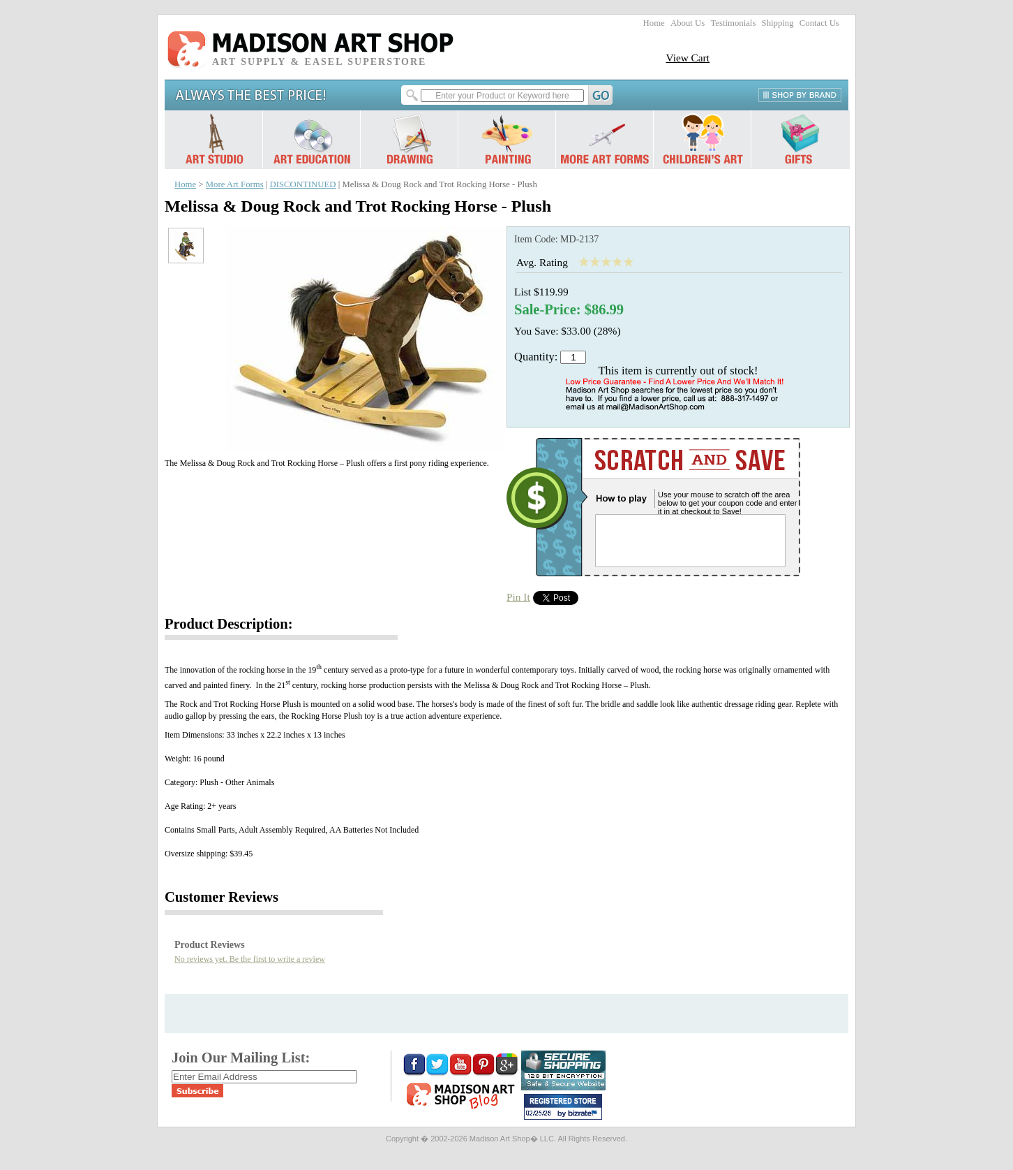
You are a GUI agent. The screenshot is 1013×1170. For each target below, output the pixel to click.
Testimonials (733, 23)
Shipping (778, 23)
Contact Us (819, 23)
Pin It (518, 597)
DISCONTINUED (303, 184)
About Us (687, 23)
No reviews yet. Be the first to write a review (249, 959)
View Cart (688, 58)
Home (654, 23)
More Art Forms (235, 184)
